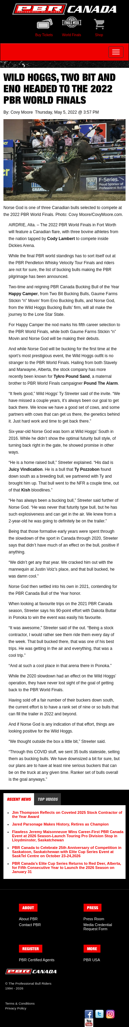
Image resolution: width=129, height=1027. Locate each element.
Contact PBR (30, 925)
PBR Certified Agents (36, 960)
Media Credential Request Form (98, 927)
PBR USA (92, 960)
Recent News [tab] (19, 799)
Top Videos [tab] (47, 799)
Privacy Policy (15, 1008)
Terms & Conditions (20, 1003)
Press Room (94, 919)
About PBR (28, 919)
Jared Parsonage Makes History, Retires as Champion (60, 824)
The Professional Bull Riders (30, 983)
